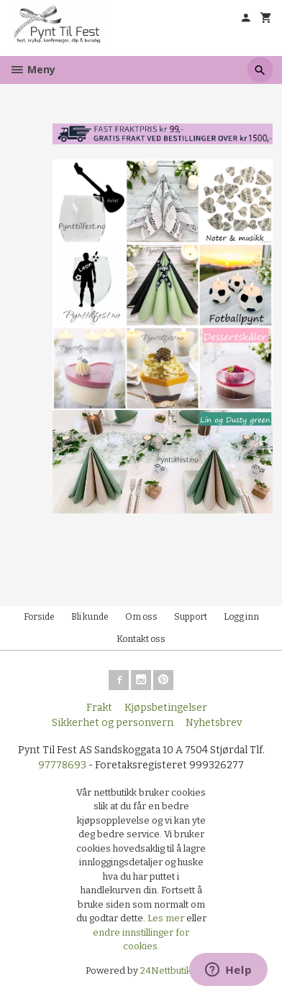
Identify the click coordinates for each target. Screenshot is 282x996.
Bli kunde (90, 617)
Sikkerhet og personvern (112, 723)
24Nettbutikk (168, 970)
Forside (39, 617)
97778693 (62, 765)
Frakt (99, 708)
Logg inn (241, 617)
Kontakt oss (141, 639)
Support (190, 617)
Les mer (166, 918)
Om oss (141, 617)
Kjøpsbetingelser (165, 708)
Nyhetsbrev (214, 723)
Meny (32, 69)
